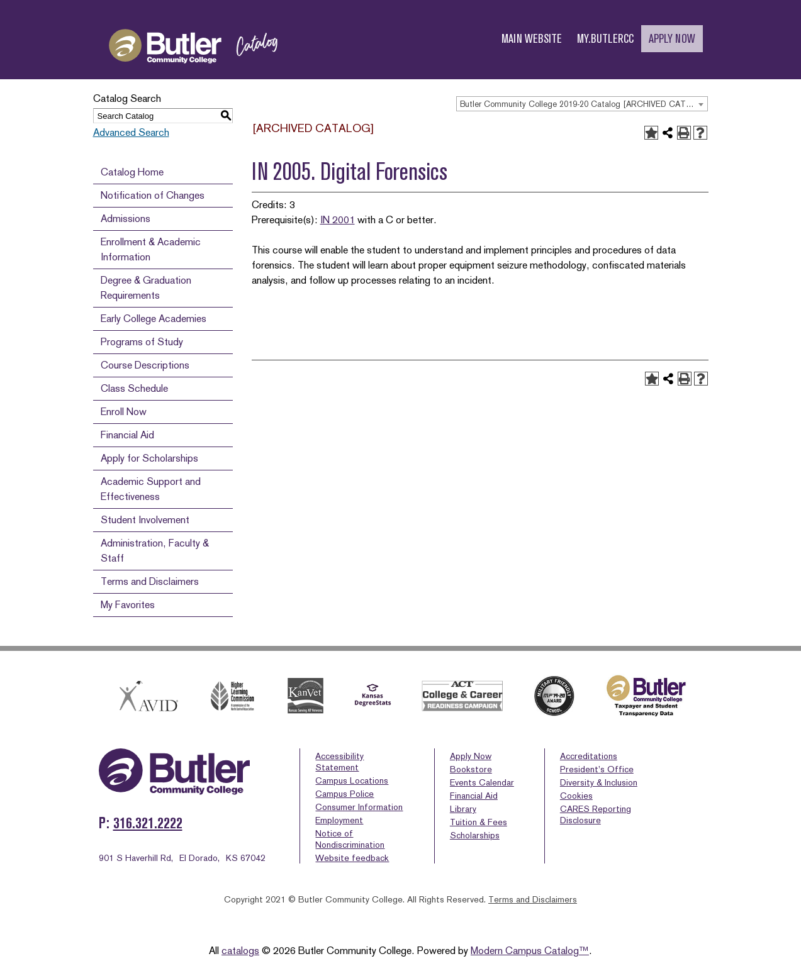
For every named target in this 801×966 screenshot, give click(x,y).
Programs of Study (142, 342)
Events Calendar (482, 782)
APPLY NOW (672, 38)
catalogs (240, 951)
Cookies (576, 796)
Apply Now (470, 756)
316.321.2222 (147, 822)
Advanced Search (131, 132)
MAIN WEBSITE (531, 38)
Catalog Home (132, 172)
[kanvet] (305, 696)
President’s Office (597, 769)
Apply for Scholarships (149, 458)
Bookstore (471, 769)
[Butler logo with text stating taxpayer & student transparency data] (646, 696)
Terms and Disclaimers (150, 581)
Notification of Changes (152, 195)
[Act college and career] (462, 695)
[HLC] (233, 696)
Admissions (125, 219)
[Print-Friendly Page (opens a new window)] (684, 133)
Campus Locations (351, 780)
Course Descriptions (145, 365)
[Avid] (146, 696)
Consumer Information (359, 807)
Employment (339, 820)
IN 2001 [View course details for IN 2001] (337, 220)
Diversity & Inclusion (598, 782)
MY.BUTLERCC (605, 38)
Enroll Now (124, 412)
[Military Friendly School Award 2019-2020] (554, 696)
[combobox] (582, 103)
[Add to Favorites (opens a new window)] (651, 133)
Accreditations (588, 756)
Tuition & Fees (478, 822)
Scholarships (475, 835)
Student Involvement (145, 520)
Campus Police (344, 794)
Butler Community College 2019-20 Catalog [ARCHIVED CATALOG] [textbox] (583, 104)
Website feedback (352, 858)
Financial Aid (127, 435)
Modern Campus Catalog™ (530, 951)
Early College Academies (153, 319)
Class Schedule (134, 388)
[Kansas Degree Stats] (372, 696)
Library (463, 809)
